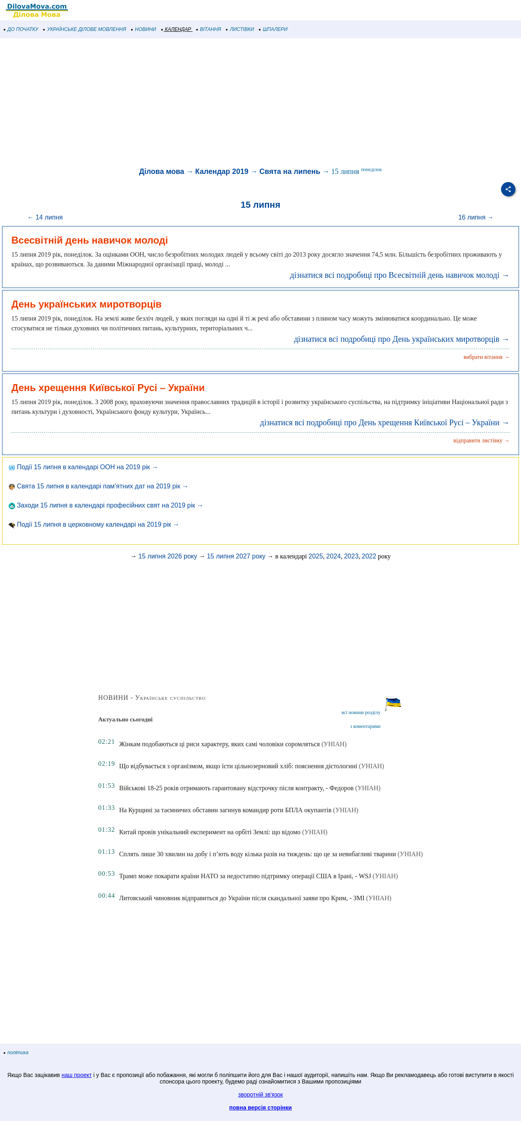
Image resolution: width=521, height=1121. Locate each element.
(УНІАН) (334, 744)
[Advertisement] (244, 103)
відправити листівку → (481, 440)
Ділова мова (161, 171)
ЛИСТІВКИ (240, 29)
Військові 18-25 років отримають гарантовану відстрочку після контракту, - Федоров (236, 788)
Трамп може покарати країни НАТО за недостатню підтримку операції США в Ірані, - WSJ (245, 876)
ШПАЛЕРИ (273, 29)
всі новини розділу (361, 712)
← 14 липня (45, 217)
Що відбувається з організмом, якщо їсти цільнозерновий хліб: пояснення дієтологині (238, 766)
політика (16, 1052)
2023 (351, 556)
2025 (316, 556)
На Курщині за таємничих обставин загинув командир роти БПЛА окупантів (225, 810)
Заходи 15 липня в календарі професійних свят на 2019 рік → (106, 505)
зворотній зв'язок (260, 1094)
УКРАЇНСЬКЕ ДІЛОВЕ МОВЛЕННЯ (84, 29)
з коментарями (365, 726)
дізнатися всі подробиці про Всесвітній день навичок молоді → (400, 274)
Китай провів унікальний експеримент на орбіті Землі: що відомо (210, 832)
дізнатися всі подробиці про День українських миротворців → (402, 338)
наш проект (76, 1075)
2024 (333, 556)
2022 (369, 556)
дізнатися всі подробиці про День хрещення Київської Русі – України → (385, 422)
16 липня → (476, 217)
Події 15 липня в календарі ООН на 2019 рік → (83, 467)
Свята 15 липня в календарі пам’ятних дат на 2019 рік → (98, 486)
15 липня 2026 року (167, 556)
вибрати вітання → (487, 357)
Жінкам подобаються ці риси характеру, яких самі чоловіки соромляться (219, 744)
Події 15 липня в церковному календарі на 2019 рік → (94, 524)
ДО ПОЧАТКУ (21, 29)
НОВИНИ (144, 29)
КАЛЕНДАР (176, 29)
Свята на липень (289, 171)
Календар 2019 (222, 171)
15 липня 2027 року (236, 556)
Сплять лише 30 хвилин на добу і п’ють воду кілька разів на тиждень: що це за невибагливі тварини (257, 854)
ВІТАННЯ (208, 29)
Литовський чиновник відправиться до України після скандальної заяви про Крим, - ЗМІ (242, 898)
